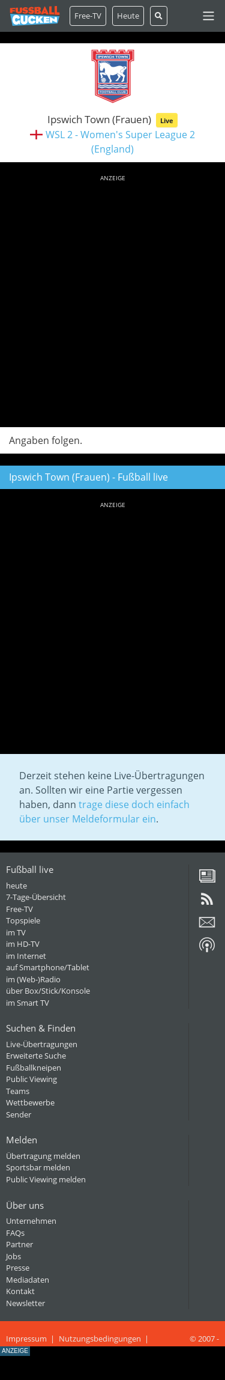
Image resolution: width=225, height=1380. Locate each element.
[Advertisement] (112, 299)
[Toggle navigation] (208, 16)
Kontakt (20, 1291)
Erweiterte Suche (36, 1055)
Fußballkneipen (33, 1067)
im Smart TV (27, 1002)
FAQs (15, 1232)
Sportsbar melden (38, 1167)
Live (166, 120)
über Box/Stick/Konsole (48, 990)
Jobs (13, 1256)
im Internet (26, 955)
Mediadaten (27, 1279)
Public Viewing (31, 1079)
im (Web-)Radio (33, 979)
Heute (128, 15)
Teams (17, 1091)
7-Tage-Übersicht (36, 897)
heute (16, 885)
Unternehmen (31, 1220)
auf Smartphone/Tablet (47, 967)
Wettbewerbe (30, 1102)
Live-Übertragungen (41, 1044)
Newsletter (25, 1303)
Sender (18, 1114)
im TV (16, 932)
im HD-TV (23, 943)
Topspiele (23, 920)
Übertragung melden (43, 1156)
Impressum (26, 1338)
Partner (19, 1244)
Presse (17, 1267)
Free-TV (87, 15)
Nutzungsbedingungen (100, 1338)
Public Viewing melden (46, 1179)
